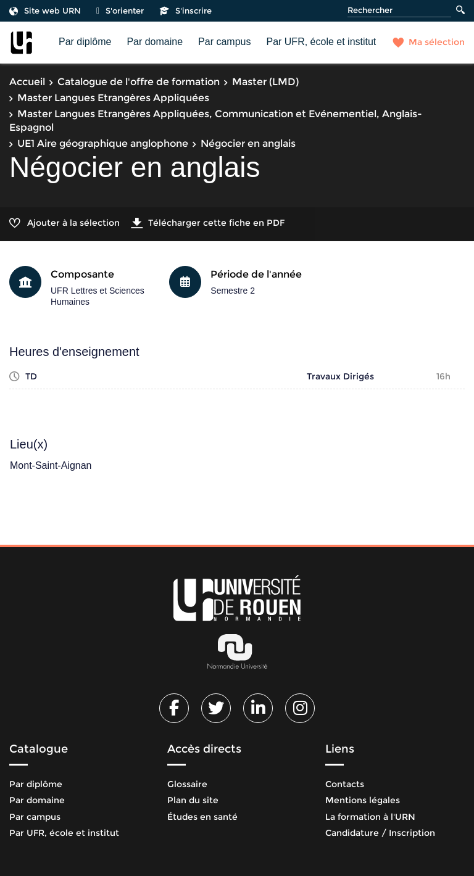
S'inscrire (185, 10)
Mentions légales (362, 800)
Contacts (344, 784)
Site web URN (45, 10)
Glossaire (187, 784)
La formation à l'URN (370, 816)
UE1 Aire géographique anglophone (102, 143)
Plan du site (192, 800)
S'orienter (120, 10)
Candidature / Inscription (380, 832)
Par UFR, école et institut (321, 41)
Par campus (224, 41)
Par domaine (155, 41)
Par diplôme (85, 41)
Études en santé (202, 816)
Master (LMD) (265, 82)
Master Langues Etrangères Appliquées (113, 98)
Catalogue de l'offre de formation (138, 82)
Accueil (27, 82)
